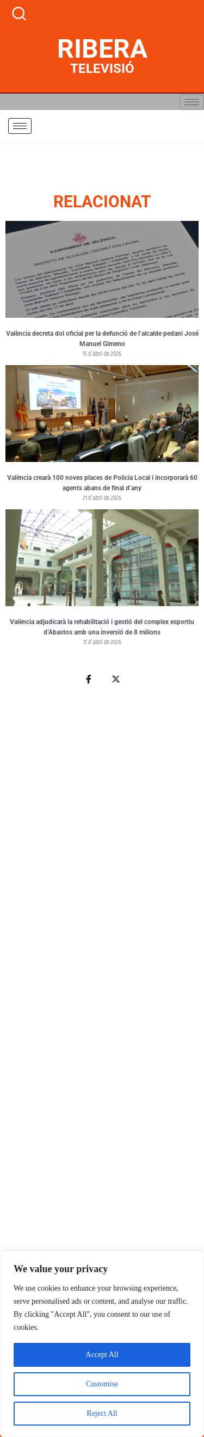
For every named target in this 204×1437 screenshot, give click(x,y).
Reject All (101, 1413)
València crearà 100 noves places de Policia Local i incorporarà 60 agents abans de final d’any (102, 483)
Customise (102, 1384)
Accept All (101, 1354)
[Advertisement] (102, 1034)
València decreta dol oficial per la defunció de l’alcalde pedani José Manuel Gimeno (102, 339)
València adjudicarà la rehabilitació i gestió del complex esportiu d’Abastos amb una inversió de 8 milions (102, 627)
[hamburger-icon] (192, 102)
